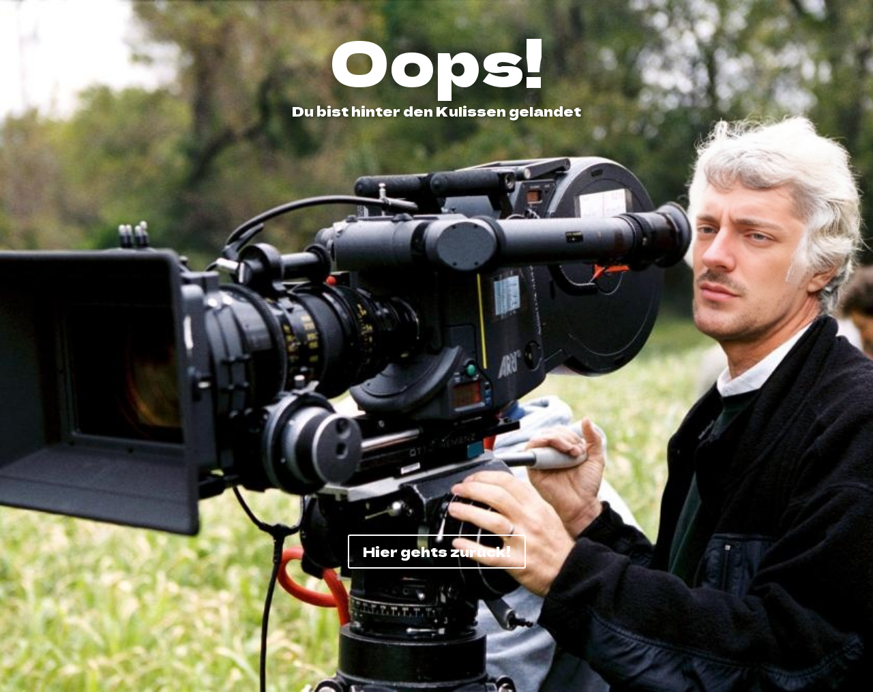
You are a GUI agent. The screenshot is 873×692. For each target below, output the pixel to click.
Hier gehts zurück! (437, 551)
